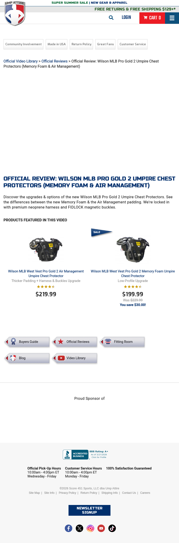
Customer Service (133, 44)
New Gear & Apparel (109, 3)
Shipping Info (109, 492)
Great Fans (105, 44)
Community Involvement (23, 44)
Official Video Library (20, 61)
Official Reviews (54, 61)
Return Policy (81, 44)
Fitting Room (123, 342)
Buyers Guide (28, 342)
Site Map (34, 492)
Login (126, 17)
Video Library (75, 358)
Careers (145, 492)
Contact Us (129, 492)
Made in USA (57, 44)
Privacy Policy (67, 492)
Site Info (49, 492)
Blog (22, 358)
